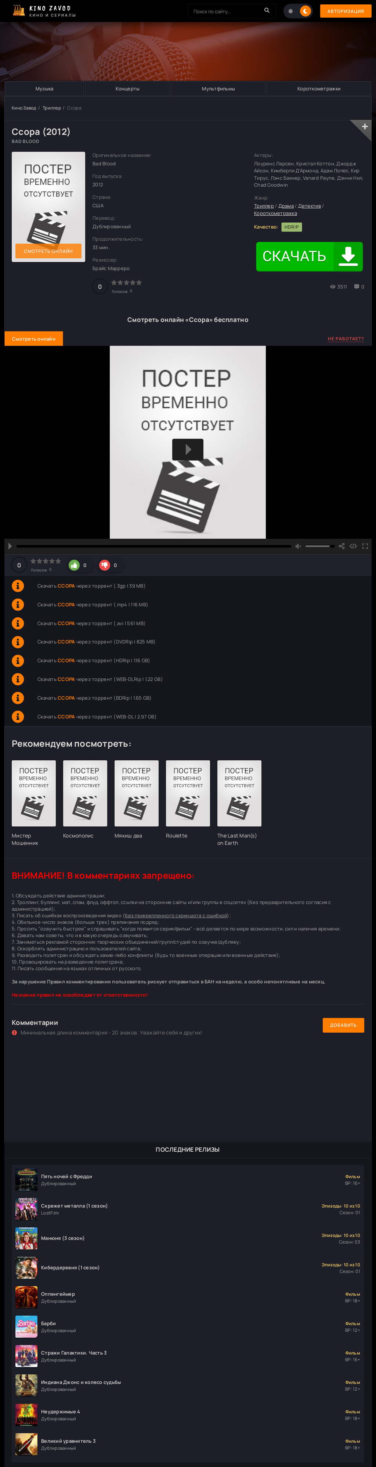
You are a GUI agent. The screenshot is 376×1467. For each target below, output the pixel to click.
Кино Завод (24, 108)
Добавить (343, 1025)
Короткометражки (318, 88)
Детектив (309, 205)
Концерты (128, 88)
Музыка (45, 88)
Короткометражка (275, 213)
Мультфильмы (218, 88)
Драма (286, 205)
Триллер (52, 108)
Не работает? (346, 339)
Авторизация (346, 11)
